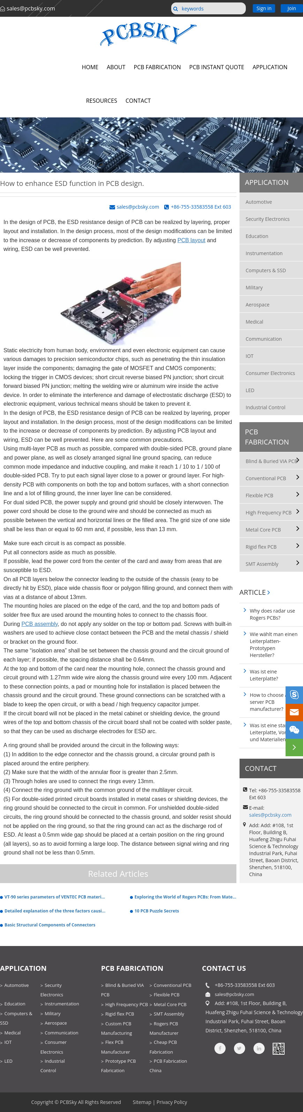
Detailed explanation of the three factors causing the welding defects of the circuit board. (55, 911)
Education (257, 236)
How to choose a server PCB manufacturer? (269, 702)
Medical (255, 321)
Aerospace (258, 304)
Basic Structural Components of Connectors (50, 925)
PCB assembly (40, 624)
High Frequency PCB (269, 512)
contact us (224, 968)
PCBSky (68, 1102)
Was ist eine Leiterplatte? (264, 675)
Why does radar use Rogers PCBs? (272, 614)
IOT (250, 356)
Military (254, 287)
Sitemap (142, 1102)
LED (250, 390)
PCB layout (191, 240)
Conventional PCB (266, 478)
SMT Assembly (262, 564)
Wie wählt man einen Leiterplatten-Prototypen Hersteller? (274, 644)
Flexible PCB (259, 495)
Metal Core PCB (263, 529)
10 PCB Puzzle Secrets (157, 911)
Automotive (259, 201)
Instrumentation (264, 253)
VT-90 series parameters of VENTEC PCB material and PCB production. (55, 897)
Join (292, 8)
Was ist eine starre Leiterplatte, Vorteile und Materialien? (273, 732)
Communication (264, 338)
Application (267, 182)
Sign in (264, 8)
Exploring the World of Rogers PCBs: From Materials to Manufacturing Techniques (185, 897)
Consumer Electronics (270, 373)
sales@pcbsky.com (31, 8)
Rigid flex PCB (261, 546)
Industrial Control (266, 407)
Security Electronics (268, 219)
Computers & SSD (266, 270)
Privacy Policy (172, 1102)
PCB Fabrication (267, 437)
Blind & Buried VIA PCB (272, 461)
